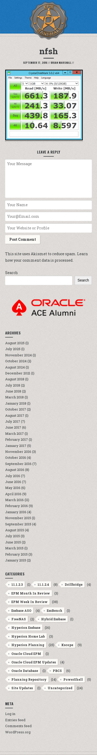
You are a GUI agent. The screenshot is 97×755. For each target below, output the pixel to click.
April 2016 (13, 494)
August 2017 (14, 415)
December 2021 (17, 373)
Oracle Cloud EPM (26, 654)
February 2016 (16, 505)
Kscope (67, 645)
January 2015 (15, 560)
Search (11, 272)
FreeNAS (18, 619)
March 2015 (14, 548)
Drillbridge (74, 584)
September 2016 (18, 463)
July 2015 (12, 536)
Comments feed (18, 726)
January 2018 (15, 403)
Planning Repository (29, 679)
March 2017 (14, 433)
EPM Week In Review (29, 602)
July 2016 (12, 475)
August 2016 (14, 469)
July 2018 (12, 385)
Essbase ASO (21, 610)
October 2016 (15, 457)
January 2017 (15, 445)
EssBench (54, 610)
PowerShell (73, 679)
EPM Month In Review (30, 593)
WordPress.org (18, 732)
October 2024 (16, 361)
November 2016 (18, 451)
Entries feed (15, 720)
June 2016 (13, 481)
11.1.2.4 (43, 584)
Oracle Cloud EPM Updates (33, 662)
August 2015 (14, 530)
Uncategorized (60, 688)
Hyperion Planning (27, 645)
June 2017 (13, 427)
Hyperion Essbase (25, 627)
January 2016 (15, 512)
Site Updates (22, 688)
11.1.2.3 (17, 584)
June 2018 (13, 391)
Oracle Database (24, 671)
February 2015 (16, 554)
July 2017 (12, 421)
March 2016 (14, 499)
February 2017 (16, 439)
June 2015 (13, 542)
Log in (10, 713)
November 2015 (18, 518)
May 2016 (12, 487)
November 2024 (18, 355)
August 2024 (15, 367)
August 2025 (15, 343)
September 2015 (18, 524)
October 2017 (15, 409)
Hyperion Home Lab (28, 636)
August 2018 (14, 379)
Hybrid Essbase (53, 619)
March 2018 (14, 397)
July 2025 (12, 349)
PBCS (57, 671)
